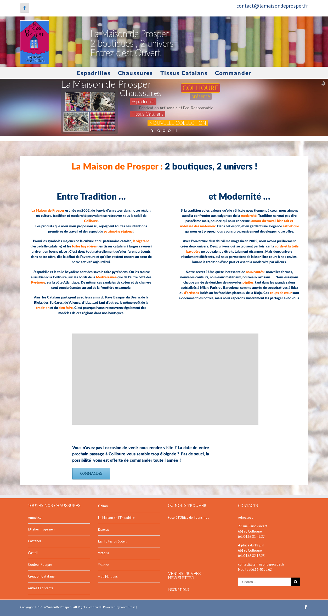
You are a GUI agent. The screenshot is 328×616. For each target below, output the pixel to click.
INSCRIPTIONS (178, 589)
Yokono (103, 565)
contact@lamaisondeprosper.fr (272, 5)
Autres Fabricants (40, 588)
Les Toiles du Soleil (112, 541)
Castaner (34, 541)
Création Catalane (41, 576)
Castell (33, 553)
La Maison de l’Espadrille (116, 518)
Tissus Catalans (184, 73)
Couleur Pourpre (40, 564)
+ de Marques (108, 576)
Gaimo (103, 506)
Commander (233, 73)
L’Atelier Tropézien (41, 529)
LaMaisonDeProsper (57, 607)
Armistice (35, 517)
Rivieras (103, 529)
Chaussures (135, 73)
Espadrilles (94, 73)
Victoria (103, 553)
